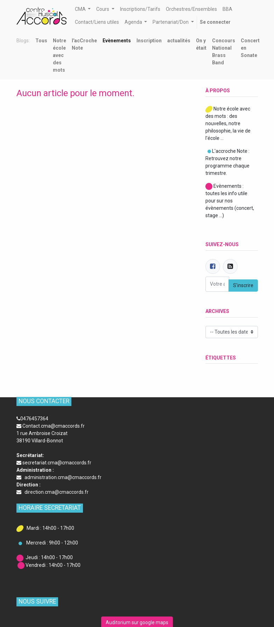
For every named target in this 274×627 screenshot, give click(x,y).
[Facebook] (212, 266)
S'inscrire (243, 285)
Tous (41, 40)
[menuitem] (140, 9)
